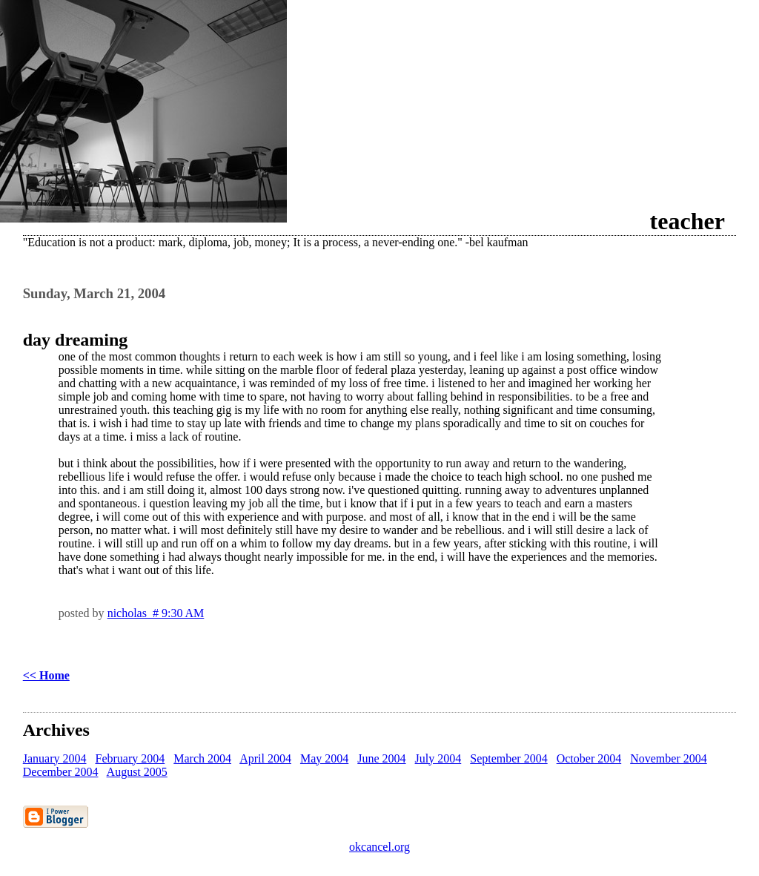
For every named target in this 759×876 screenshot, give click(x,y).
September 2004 (508, 758)
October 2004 (589, 758)
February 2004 (130, 758)
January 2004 (55, 758)
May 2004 (324, 758)
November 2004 (668, 758)
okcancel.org (379, 846)
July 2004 (438, 758)
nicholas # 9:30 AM (156, 613)
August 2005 (137, 771)
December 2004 (61, 771)
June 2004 (381, 758)
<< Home (46, 675)
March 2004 (202, 758)
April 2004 (265, 758)
